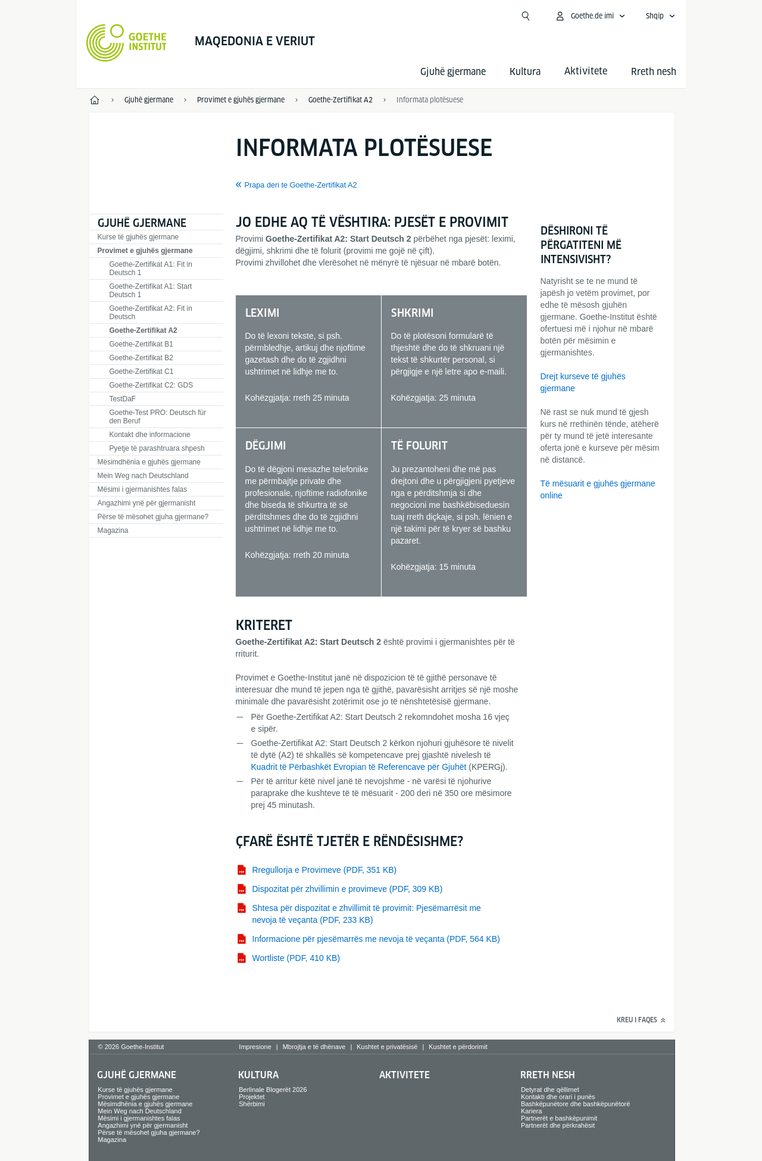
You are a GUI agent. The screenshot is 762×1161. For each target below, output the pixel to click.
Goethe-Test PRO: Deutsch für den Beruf (158, 416)
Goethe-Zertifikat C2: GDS (151, 385)
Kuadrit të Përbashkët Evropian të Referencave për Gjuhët (359, 767)
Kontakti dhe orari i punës (558, 1096)
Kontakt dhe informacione (150, 434)
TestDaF (123, 399)
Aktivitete (404, 1075)
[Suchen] (526, 16)
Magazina (113, 530)
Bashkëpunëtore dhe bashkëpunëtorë (575, 1103)
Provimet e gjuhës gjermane (145, 250)
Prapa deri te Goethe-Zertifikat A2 (301, 185)
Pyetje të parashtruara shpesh (157, 448)
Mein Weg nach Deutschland (143, 476)
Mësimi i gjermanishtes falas (143, 489)
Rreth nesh (653, 71)
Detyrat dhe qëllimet (550, 1089)
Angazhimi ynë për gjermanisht (147, 503)
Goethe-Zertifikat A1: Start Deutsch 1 (151, 290)
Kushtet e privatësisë (387, 1046)
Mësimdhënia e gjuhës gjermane (149, 462)
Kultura (525, 71)
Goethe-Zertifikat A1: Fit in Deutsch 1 (151, 268)
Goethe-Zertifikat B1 (141, 344)
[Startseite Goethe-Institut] (126, 43)
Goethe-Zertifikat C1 (142, 371)
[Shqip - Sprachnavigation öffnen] (660, 16)
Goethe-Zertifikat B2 (141, 358)
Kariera (531, 1111)
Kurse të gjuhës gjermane (138, 237)
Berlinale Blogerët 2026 (273, 1089)
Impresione (255, 1046)
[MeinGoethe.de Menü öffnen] (590, 16)
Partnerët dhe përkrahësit (558, 1125)
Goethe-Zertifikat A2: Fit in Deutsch (151, 312)
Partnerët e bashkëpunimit (559, 1118)
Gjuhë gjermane (453, 71)
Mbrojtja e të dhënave (314, 1046)
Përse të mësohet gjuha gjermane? (153, 517)
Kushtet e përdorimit (458, 1046)
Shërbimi (251, 1103)
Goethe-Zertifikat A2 (143, 330)
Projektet (251, 1096)
